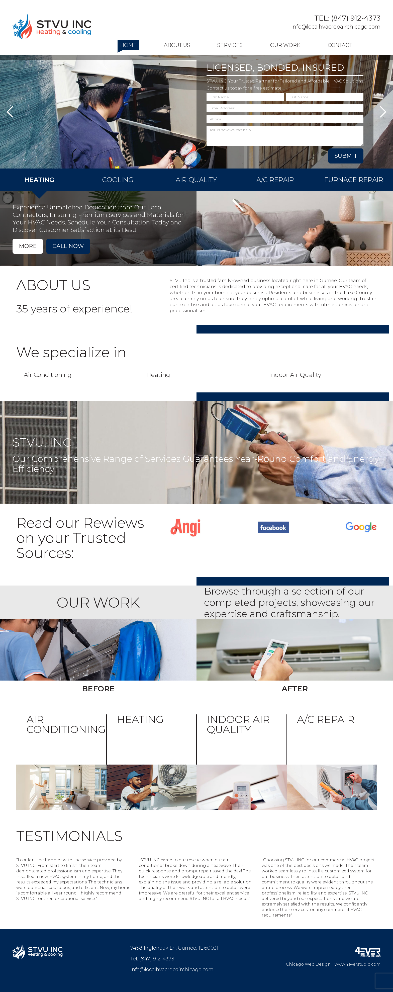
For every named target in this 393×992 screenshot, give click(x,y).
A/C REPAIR (275, 180)
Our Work (285, 45)
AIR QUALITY (196, 180)
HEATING (39, 180)
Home (128, 45)
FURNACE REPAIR (353, 180)
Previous (10, 112)
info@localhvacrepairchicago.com (335, 26)
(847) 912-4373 (355, 18)
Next (383, 112)
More (28, 246)
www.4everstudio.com (357, 964)
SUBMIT (346, 155)
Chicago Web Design (308, 964)
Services (230, 45)
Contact (340, 45)
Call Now (68, 246)
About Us (177, 45)
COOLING (118, 180)
